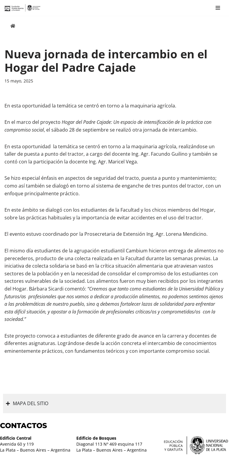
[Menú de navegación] (218, 8)
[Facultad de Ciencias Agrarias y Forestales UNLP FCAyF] (22, 8)
